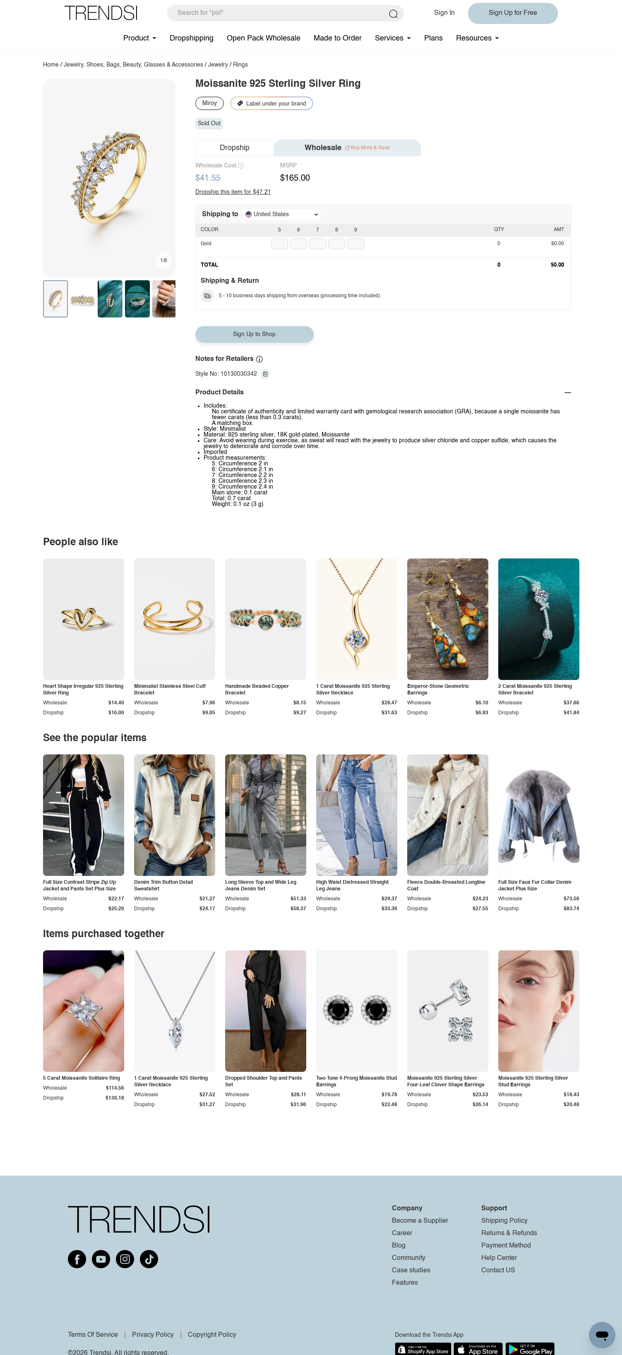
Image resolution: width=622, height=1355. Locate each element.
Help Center (499, 1258)
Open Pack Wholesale (263, 38)
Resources (474, 38)
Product (136, 38)
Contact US (498, 1270)
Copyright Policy (212, 1335)
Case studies (411, 1270)
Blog (399, 1246)
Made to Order (338, 38)
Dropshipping (192, 38)
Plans (433, 38)
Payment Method (506, 1246)
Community (408, 1258)
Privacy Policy (153, 1335)
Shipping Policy (504, 1221)
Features (405, 1283)
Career (402, 1233)
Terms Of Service (93, 1335)
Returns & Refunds (509, 1233)
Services (389, 38)
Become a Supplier (420, 1221)
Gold (206, 243)
